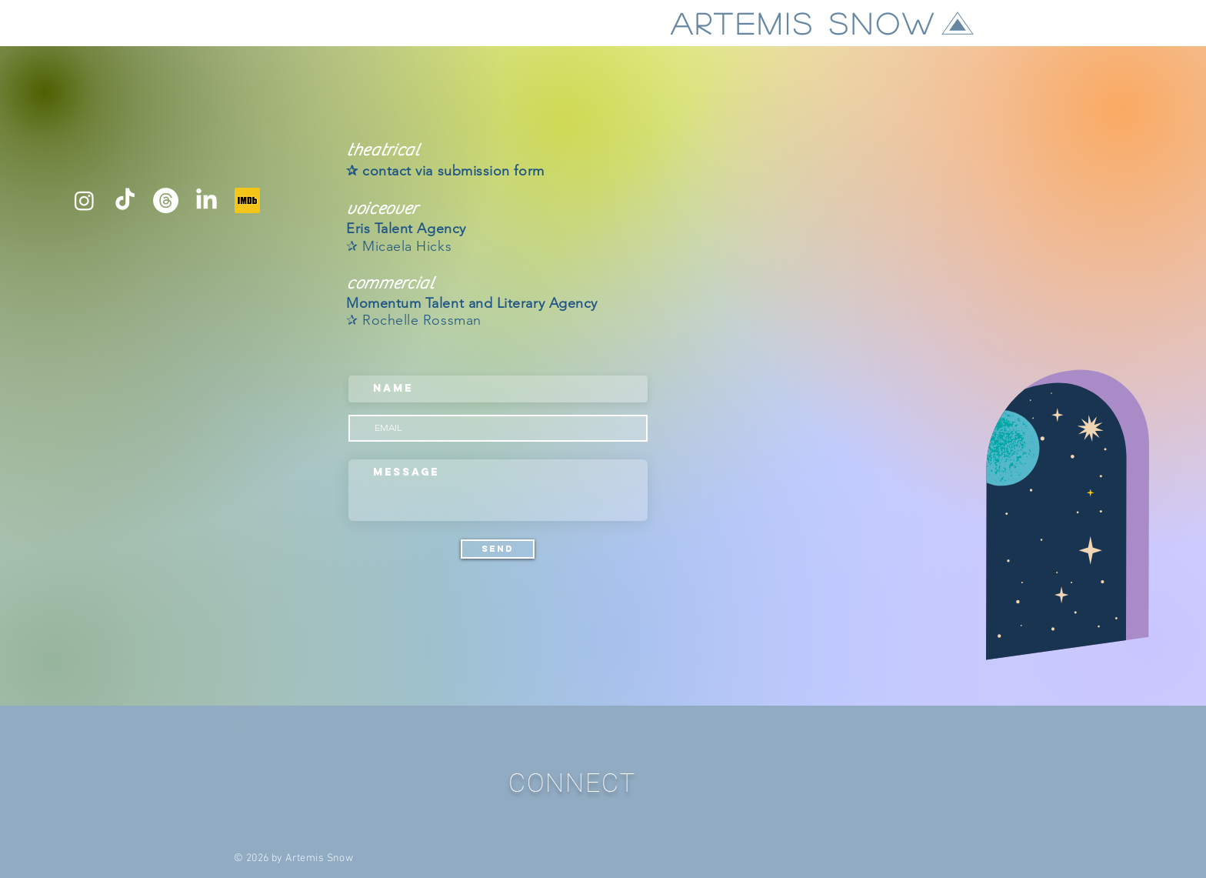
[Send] (498, 549)
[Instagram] (84, 200)
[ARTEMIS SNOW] (823, 23)
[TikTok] (125, 200)
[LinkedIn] (206, 200)
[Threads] (165, 200)
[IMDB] (247, 200)
